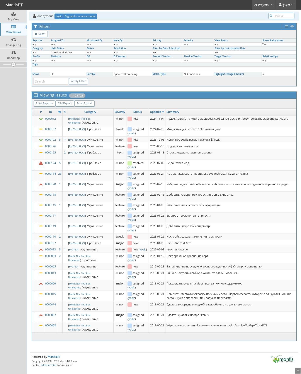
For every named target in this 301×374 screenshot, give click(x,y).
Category (37, 48)
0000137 (50, 129)
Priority (157, 40)
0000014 (50, 304)
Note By (118, 40)
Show (35, 74)
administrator (49, 365)
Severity (188, 40)
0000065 (50, 266)
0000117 (50, 215)
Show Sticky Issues (272, 40)
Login (59, 16)
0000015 (50, 294)
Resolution (120, 48)
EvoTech (73, 249)
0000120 (50, 184)
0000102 (50, 139)
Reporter (37, 40)
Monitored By (94, 40)
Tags (34, 64)
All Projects (264, 5)
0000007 (50, 315)
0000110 (50, 236)
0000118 (50, 194)
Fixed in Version (193, 56)
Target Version (222, 56)
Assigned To (57, 40)
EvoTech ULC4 (77, 129)
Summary (173, 112)
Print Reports (44, 103)
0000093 (50, 256)
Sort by (91, 74)
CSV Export (65, 103)
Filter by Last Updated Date (229, 48)
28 (59, 174)
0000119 (50, 226)
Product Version (162, 56)
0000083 (50, 249)
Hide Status (57, 48)
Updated (155, 112)
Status (90, 48)
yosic (131, 133)
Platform (56, 56)
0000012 (50, 119)
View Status (221, 40)
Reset (40, 34)
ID (50, 112)
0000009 (50, 283)
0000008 (50, 325)
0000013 (50, 273)
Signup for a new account (80, 16)
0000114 (50, 174)
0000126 (50, 146)
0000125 (50, 152)
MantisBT (54, 357)
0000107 (50, 243)
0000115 (50, 205)
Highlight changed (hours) (229, 74)
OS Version (120, 56)
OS (88, 56)
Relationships (270, 56)
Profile (36, 56)
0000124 (50, 163)
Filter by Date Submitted (166, 48)
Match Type (159, 74)
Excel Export (84, 103)
